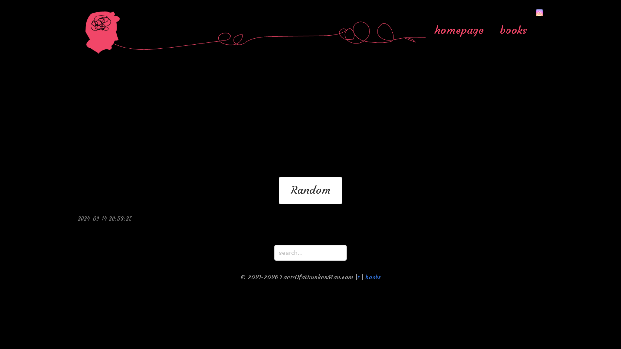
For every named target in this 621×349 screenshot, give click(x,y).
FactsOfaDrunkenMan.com (316, 277)
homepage (459, 30)
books (513, 30)
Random (311, 190)
